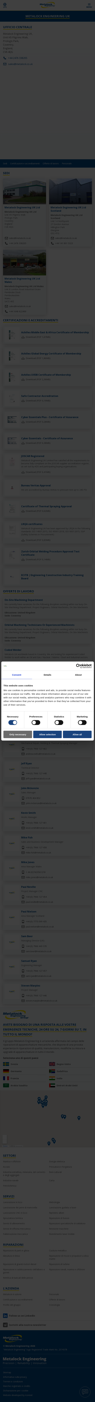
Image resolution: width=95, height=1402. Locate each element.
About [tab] (78, 674)
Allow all (77, 734)
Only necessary (17, 734)
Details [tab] (47, 674)
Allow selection (47, 734)
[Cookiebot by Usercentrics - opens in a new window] (78, 666)
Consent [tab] (16, 674)
